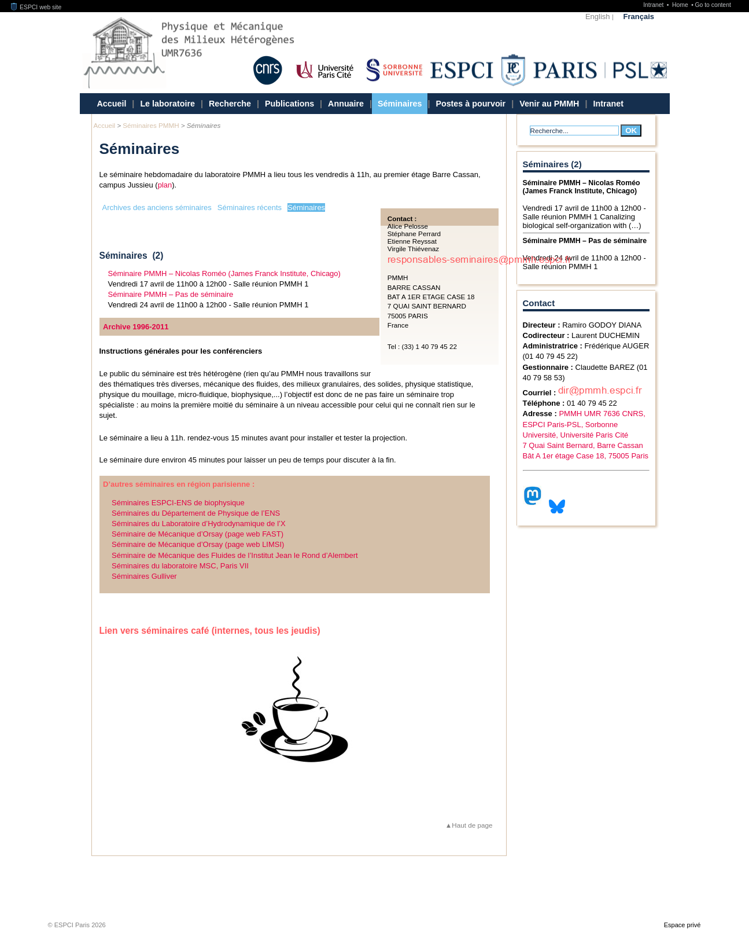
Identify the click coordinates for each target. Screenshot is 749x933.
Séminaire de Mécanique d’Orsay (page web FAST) (197, 534)
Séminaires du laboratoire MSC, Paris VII (180, 565)
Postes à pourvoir (471, 103)
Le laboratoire (167, 103)
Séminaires (400, 103)
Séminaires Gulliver (144, 576)
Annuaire (346, 103)
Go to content (712, 5)
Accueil (112, 103)
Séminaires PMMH (151, 125)
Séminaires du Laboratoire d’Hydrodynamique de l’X (199, 523)
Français (638, 16)
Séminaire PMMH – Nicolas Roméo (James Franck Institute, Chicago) (224, 273)
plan (165, 185)
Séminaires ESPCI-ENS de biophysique (178, 502)
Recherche (230, 103)
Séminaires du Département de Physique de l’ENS (196, 513)
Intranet (654, 5)
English (597, 16)
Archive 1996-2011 (135, 326)
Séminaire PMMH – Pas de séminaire (171, 294)
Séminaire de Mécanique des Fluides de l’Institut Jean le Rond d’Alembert (235, 555)
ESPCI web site (36, 7)
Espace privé (682, 924)
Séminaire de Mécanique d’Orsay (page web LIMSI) (198, 544)
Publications (289, 103)
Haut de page (472, 825)
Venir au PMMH (549, 103)
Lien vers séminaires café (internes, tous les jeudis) (209, 631)
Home (681, 5)
